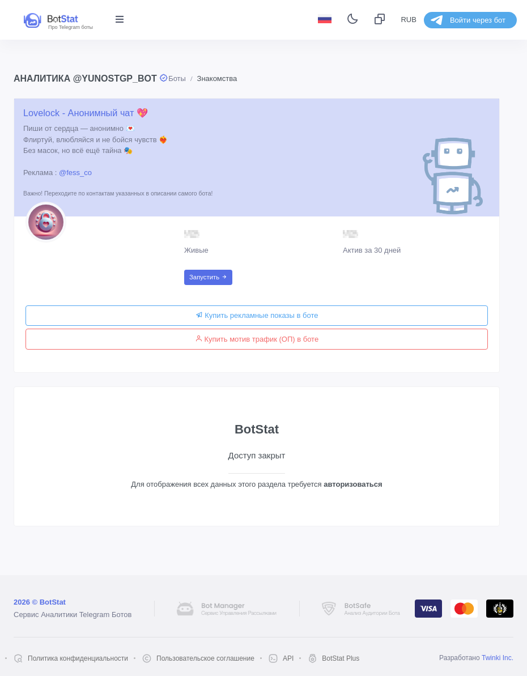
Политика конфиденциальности (78, 658)
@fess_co (75, 172)
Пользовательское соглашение (205, 658)
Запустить (208, 277)
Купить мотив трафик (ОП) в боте (256, 339)
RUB (408, 19)
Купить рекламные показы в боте (257, 315)
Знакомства (217, 78)
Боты (177, 78)
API (288, 658)
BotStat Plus (340, 658)
